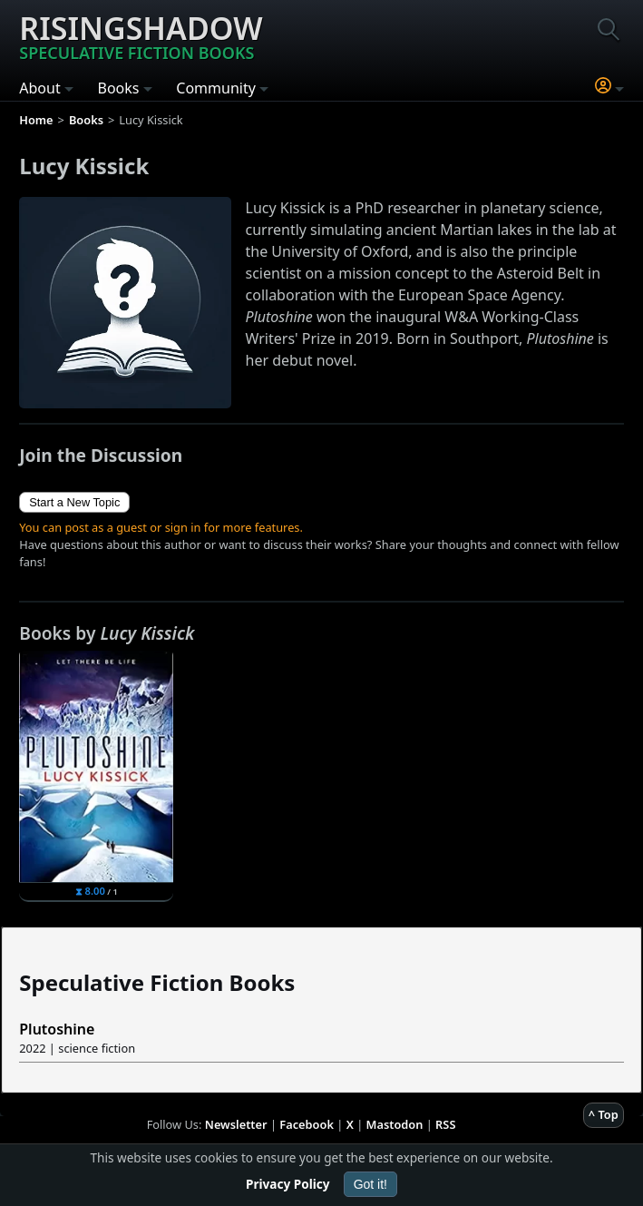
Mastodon (395, 1124)
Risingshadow (140, 35)
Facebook (306, 1124)
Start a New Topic (74, 502)
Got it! (370, 1184)
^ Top (604, 1114)
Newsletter (236, 1124)
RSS (445, 1124)
